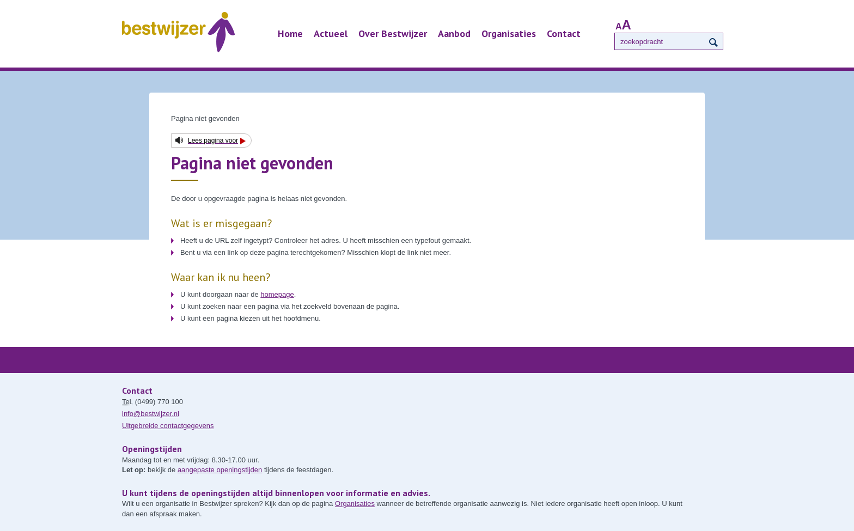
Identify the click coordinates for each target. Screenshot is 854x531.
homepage (277, 294)
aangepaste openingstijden (220, 470)
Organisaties (508, 33)
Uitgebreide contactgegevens (167, 426)
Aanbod (454, 33)
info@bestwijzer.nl (150, 414)
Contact (564, 33)
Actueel (330, 33)
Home (290, 33)
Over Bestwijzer (392, 33)
